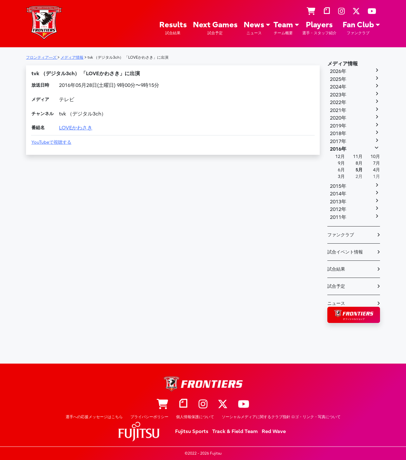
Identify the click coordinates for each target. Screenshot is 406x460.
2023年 (338, 95)
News (254, 28)
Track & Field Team (235, 431)
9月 (341, 163)
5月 (359, 170)
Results (173, 28)
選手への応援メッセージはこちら (94, 417)
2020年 (338, 118)
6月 (341, 170)
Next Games (215, 28)
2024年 (338, 87)
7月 (376, 163)
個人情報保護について (195, 417)
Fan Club (358, 28)
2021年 (338, 110)
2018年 (338, 133)
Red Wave (274, 431)
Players (319, 28)
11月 (358, 156)
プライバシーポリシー (149, 417)
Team (283, 28)
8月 (359, 163)
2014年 (338, 194)
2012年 (338, 209)
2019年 (338, 126)
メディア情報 (342, 64)
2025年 (338, 79)
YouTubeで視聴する (51, 142)
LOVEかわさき (75, 128)
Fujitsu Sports (191, 431)
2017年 (338, 141)
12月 (340, 156)
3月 (341, 176)
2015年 (338, 186)
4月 (376, 170)
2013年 (338, 202)
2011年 (338, 217)
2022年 (338, 102)
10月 (375, 156)
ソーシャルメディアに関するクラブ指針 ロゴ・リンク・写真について (281, 417)
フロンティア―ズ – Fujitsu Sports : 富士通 (44, 23)
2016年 (338, 149)
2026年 (338, 71)
